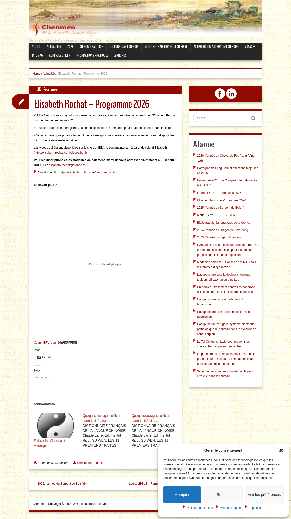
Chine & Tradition (91, 46)
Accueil (36, 46)
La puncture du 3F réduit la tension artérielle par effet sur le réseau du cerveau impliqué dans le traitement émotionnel (226, 359)
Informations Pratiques (92, 55)
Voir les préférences (264, 494)
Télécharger (69, 342)
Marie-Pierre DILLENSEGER (216, 215)
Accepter (182, 494)
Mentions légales (231, 508)
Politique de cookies (200, 508)
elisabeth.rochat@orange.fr (67, 165)
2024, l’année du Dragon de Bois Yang (222, 230)
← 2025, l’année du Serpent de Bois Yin (60, 483)
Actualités (54, 46)
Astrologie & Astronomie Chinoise (216, 46)
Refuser (223, 494)
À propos (120, 55)
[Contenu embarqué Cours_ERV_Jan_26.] (105, 264)
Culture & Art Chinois (123, 46)
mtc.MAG (37, 55)
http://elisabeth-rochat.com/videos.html (60, 152)
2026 (70, 46)
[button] (281, 450)
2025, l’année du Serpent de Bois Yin (221, 207)
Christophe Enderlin (90, 463)
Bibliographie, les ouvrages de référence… (225, 222)
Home (36, 73)
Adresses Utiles (59, 55)
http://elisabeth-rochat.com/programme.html (88, 172)
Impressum (256, 508)
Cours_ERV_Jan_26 (47, 342)
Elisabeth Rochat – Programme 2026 (221, 200)
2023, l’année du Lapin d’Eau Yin (219, 237)
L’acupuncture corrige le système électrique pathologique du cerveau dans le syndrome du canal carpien (227, 329)
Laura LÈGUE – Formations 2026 (219, 193)
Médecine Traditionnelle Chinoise (166, 46)
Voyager (250, 46)
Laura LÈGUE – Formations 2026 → (153, 483)
